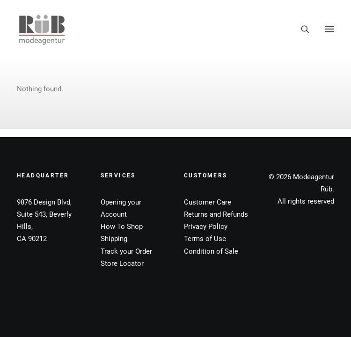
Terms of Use (205, 238)
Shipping (114, 238)
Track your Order (126, 251)
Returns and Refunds (216, 214)
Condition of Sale (211, 251)
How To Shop (122, 226)
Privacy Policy (205, 226)
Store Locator (122, 263)
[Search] (300, 29)
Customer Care (207, 202)
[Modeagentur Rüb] (42, 29)
